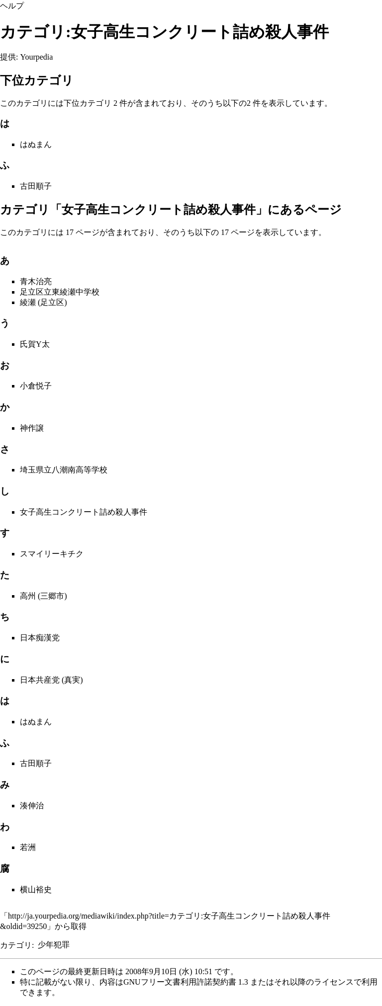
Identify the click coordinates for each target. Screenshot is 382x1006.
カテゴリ (16, 944)
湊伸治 (32, 805)
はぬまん (36, 144)
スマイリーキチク (52, 553)
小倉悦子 (36, 386)
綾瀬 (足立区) (43, 302)
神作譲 (32, 428)
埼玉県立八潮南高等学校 (63, 469)
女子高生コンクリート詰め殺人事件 (83, 512)
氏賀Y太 (35, 344)
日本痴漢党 (40, 637)
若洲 (28, 847)
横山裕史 (36, 889)
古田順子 (36, 186)
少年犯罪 (54, 944)
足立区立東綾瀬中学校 (59, 292)
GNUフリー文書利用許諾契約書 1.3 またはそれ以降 (214, 982)
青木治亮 (36, 281)
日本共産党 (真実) (51, 680)
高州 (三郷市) (43, 596)
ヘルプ (12, 5)
